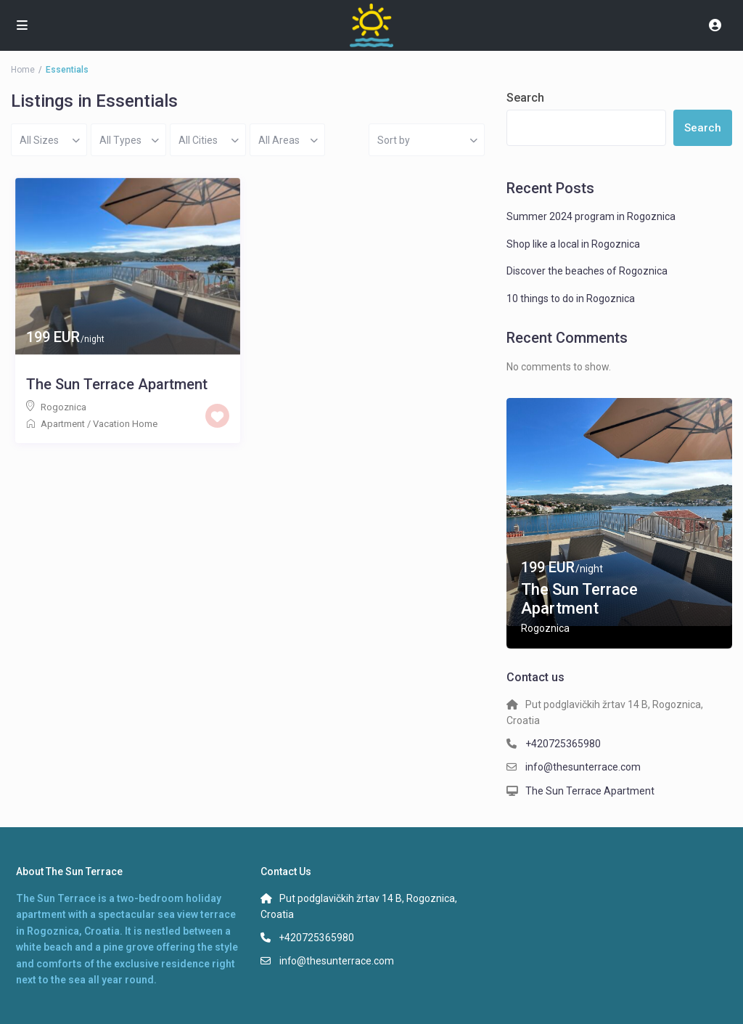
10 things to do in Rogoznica (570, 298)
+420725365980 (563, 743)
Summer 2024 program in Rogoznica (591, 216)
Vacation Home (125, 423)
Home (23, 70)
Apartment (63, 423)
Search (525, 98)
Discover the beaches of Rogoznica (587, 271)
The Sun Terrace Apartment (117, 384)
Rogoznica (63, 407)
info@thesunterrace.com (583, 767)
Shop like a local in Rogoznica (573, 244)
